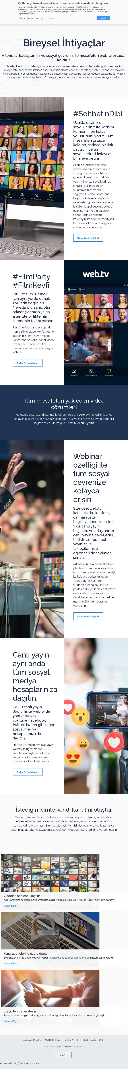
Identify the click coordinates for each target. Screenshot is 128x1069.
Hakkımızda (89, 1040)
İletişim (78, 1046)
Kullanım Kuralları (32, 1040)
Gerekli (22, 18)
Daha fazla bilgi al (88, 238)
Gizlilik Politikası (53, 1040)
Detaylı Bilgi (10, 905)
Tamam (103, 18)
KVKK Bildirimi (72, 1040)
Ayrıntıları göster (47, 19)
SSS (100, 1040)
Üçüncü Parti (33, 19)
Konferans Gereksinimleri (57, 1046)
